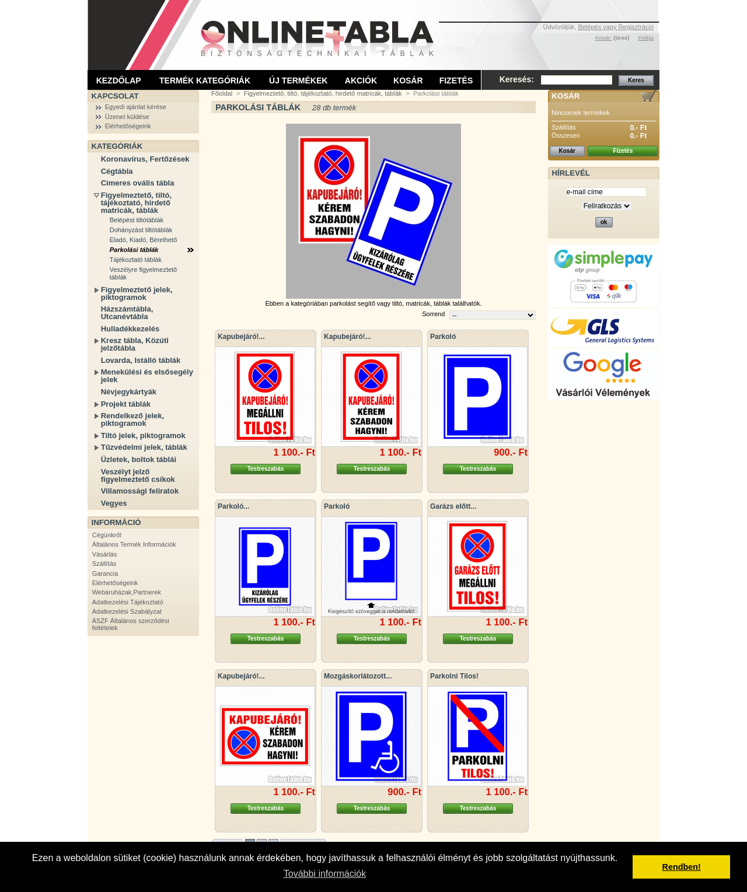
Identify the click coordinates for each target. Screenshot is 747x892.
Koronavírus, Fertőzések (145, 159)
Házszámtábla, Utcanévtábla (127, 312)
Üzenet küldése (127, 116)
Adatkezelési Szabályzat (127, 611)
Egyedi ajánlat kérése (135, 106)
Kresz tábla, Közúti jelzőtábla (135, 344)
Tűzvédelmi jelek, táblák (144, 447)
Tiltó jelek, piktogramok (143, 435)
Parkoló (443, 337)
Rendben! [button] (681, 867)
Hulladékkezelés (130, 329)
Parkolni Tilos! (454, 676)
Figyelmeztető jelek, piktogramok (137, 293)
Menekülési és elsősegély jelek (147, 375)
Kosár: (603, 37)
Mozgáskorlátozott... (358, 676)
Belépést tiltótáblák (136, 219)
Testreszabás (265, 469)
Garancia (105, 573)
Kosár (408, 80)
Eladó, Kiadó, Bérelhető (143, 239)
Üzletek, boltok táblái (138, 459)
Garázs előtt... (453, 506)
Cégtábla (117, 171)
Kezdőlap (118, 80)
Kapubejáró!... (241, 337)
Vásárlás (104, 554)
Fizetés (456, 80)
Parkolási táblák (134, 249)
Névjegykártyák (128, 392)
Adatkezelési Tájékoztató (127, 602)
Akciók (361, 80)
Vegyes (114, 503)
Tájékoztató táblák (136, 259)
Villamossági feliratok (140, 491)
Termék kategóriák (204, 80)
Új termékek (298, 80)
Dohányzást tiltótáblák (141, 229)
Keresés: (517, 79)
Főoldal (221, 93)
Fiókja (646, 37)
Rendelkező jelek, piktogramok (132, 419)
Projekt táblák (126, 404)
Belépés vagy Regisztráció (616, 26)
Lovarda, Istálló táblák (141, 360)
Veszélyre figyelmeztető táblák (143, 273)
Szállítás (104, 563)
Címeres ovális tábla (137, 183)
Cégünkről (106, 534)
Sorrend (433, 313)
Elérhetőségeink (128, 126)
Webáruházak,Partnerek (126, 592)
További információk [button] (325, 874)
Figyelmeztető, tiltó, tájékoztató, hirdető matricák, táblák (136, 202)
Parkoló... (233, 506)
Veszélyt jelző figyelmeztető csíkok (138, 475)
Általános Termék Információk (134, 544)
